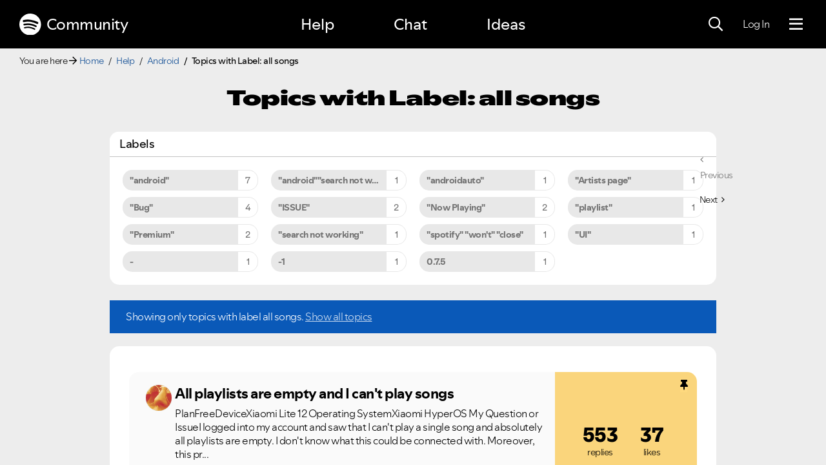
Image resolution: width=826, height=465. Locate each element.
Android (163, 60)
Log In (756, 24)
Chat (410, 24)
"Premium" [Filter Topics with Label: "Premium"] (152, 234)
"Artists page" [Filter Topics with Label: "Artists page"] (602, 180)
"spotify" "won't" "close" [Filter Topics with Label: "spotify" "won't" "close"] (475, 234)
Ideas (506, 24)
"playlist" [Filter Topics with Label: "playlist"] (593, 207)
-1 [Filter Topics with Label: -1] (281, 261)
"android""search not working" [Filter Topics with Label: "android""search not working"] (340, 180)
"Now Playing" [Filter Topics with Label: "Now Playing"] (456, 207)
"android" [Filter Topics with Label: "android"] (149, 180)
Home (91, 60)
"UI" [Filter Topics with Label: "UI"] (582, 234)
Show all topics (338, 316)
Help (317, 24)
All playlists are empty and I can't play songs (314, 393)
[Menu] (796, 25)
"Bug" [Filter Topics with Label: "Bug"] (141, 207)
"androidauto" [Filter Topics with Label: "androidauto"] (455, 180)
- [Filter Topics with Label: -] (132, 261)
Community (73, 25)
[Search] (716, 24)
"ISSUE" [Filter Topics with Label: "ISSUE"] (294, 207)
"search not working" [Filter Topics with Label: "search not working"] (320, 234)
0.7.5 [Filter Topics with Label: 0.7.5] (436, 261)
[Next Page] (712, 199)
